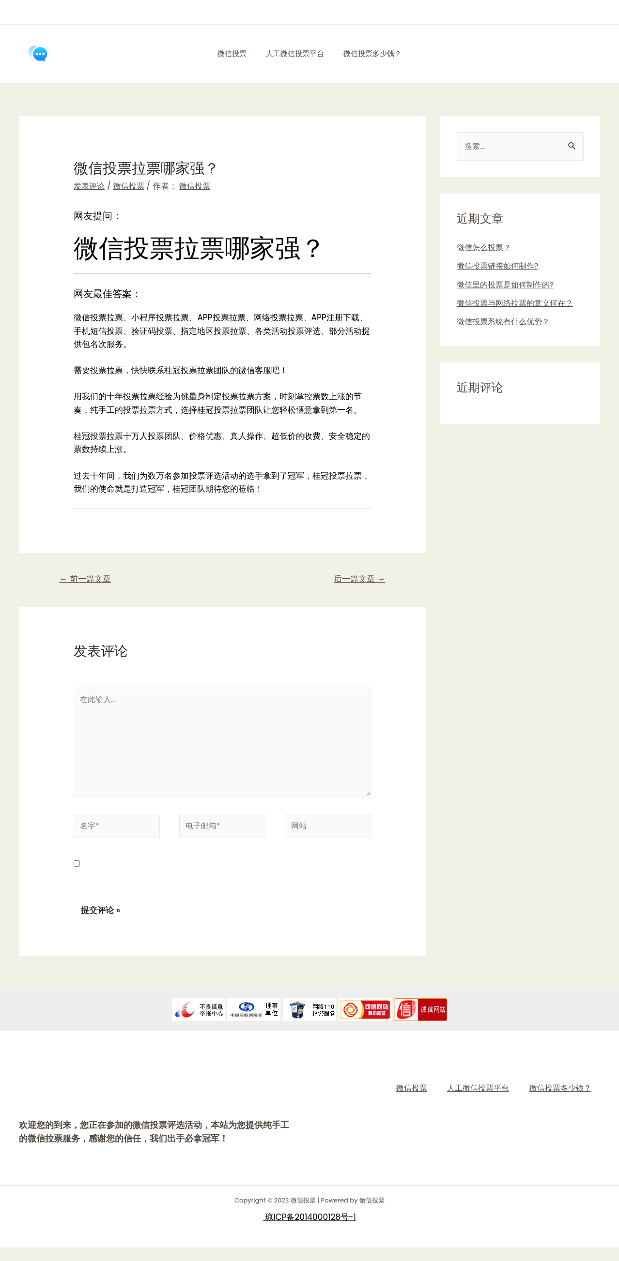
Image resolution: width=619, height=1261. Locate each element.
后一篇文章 (356, 580)
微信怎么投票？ (485, 248)
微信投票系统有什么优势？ (506, 322)
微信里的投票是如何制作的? (508, 285)
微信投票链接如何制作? (500, 266)
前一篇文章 (88, 580)
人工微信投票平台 (295, 53)
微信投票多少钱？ (377, 53)
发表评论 (90, 186)
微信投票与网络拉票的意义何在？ (518, 304)
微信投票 (227, 53)
